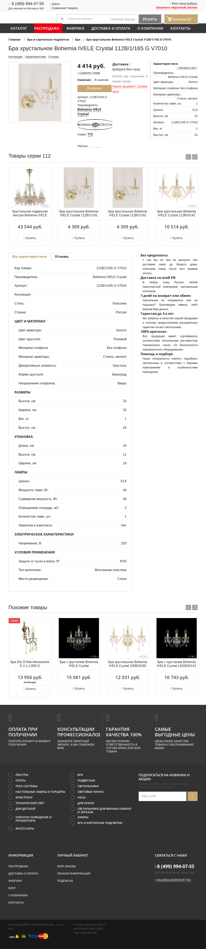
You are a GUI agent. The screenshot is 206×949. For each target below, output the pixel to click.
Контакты (180, 28)
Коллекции (15, 56)
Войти (55, 4)
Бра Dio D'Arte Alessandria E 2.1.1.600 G (29, 664)
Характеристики (35, 56)
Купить (30, 238)
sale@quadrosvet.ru (174, 880)
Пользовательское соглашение (92, 941)
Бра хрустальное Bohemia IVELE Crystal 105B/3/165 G (127, 664)
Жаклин (130, 19)
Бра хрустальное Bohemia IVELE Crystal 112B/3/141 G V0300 (176, 214)
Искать (150, 19)
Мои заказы (66, 866)
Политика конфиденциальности (92, 937)
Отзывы (54, 56)
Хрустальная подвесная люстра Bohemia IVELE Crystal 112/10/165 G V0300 (30, 214)
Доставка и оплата (110, 28)
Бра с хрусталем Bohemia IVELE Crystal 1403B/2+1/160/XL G (79, 664)
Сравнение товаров (64, 8)
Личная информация (73, 873)
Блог (12, 888)
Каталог (18, 28)
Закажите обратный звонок (177, 7)
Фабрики (75, 28)
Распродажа (46, 28)
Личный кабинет (72, 855)
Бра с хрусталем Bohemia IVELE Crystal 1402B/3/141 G (176, 664)
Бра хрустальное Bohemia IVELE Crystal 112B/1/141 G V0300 (127, 214)
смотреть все (187, 67)
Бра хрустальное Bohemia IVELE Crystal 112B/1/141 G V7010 (78, 214)
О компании (150, 28)
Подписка (65, 880)
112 (90, 134)
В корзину (94, 88)
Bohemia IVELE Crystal (89, 111)
